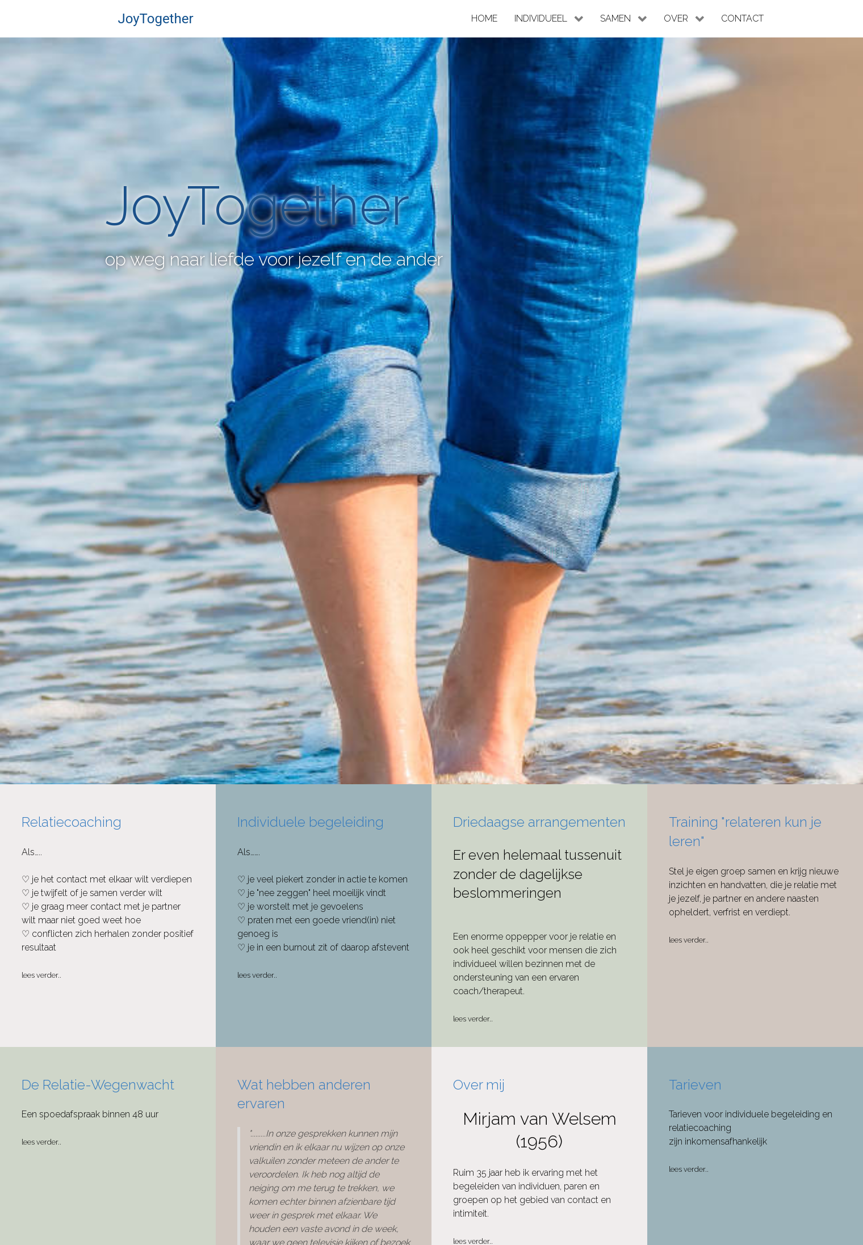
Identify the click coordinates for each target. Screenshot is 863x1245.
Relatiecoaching (72, 822)
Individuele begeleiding (310, 822)
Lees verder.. (41, 975)
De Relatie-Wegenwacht (98, 1084)
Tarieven (695, 1084)
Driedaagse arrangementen (539, 822)
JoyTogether (155, 19)
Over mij (479, 1084)
